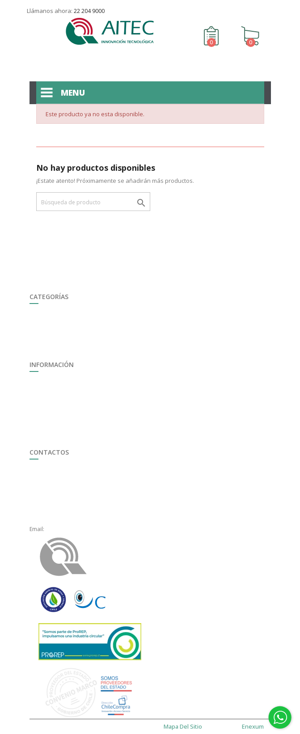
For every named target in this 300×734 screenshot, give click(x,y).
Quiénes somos (49, 402)
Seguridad (42, 314)
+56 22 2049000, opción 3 (77, 499)
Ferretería (42, 344)
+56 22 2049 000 (66, 480)
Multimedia (44, 392)
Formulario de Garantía (59, 412)
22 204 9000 (89, 11)
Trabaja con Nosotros (57, 382)
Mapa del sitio (47, 431)
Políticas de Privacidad (58, 441)
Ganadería (43, 334)
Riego (37, 324)
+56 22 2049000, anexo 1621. (82, 519)
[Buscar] (93, 201)
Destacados (45, 354)
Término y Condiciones (59, 422)
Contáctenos (255, 7)
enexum (254, 726)
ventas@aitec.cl (65, 529)
